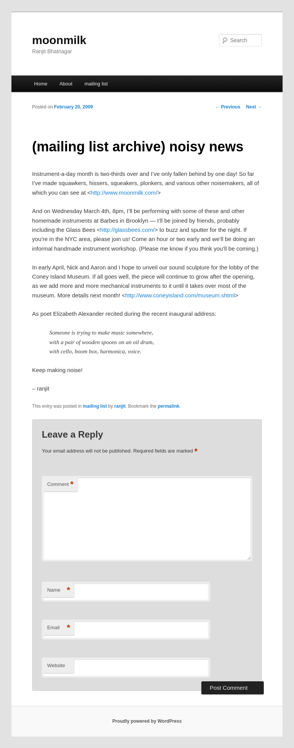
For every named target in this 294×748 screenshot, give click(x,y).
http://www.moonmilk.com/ (124, 192)
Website (56, 665)
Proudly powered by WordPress (146, 721)
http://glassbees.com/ (127, 229)
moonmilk (59, 40)
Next (254, 107)
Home (40, 84)
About (65, 84)
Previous (227, 107)
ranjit (120, 406)
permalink (169, 406)
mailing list (96, 84)
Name (58, 590)
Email (58, 627)
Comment (60, 484)
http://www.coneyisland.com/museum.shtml (180, 295)
